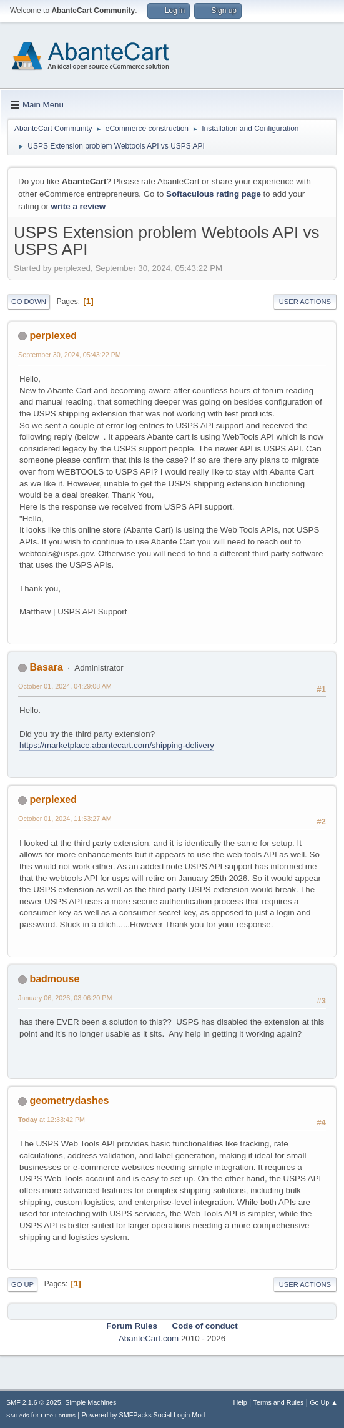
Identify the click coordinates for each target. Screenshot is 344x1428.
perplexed (53, 335)
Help (240, 1402)
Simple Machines (90, 1402)
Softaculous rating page (213, 194)
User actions (305, 301)
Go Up (22, 1284)
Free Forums (58, 1415)
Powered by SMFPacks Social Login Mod (143, 1415)
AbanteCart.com (149, 1338)
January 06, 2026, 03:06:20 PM (65, 998)
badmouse (54, 978)
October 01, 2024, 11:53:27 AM (65, 818)
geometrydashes (69, 1100)
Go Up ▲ (324, 1402)
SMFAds (17, 1415)
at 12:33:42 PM (51, 1119)
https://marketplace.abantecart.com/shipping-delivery (116, 745)
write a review (78, 206)
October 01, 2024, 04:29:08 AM (65, 686)
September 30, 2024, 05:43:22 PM (69, 354)
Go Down (28, 301)
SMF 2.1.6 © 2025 (33, 1402)
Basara (45, 667)
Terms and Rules (278, 1402)
